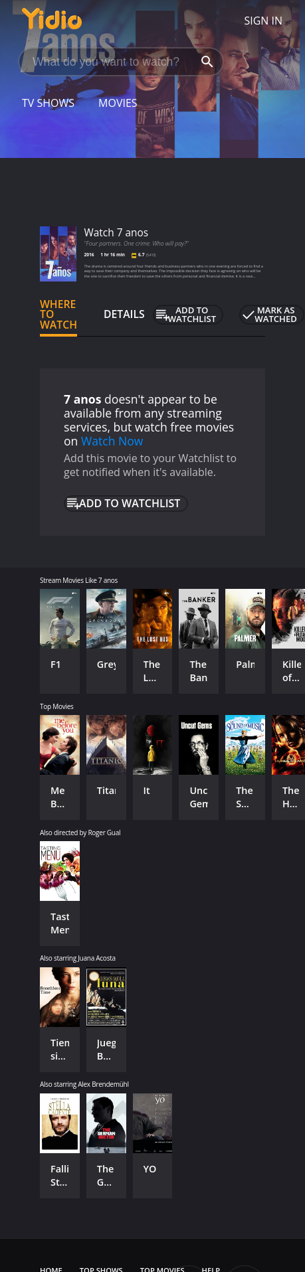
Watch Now (112, 441)
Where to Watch (58, 315)
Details (124, 314)
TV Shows (48, 103)
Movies (118, 103)
